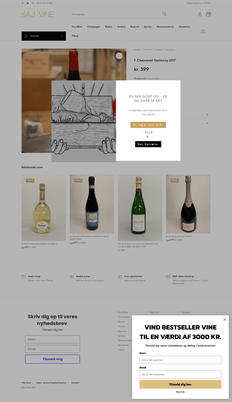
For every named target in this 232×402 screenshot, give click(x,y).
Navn (143, 353)
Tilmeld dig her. (180, 384)
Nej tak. (180, 392)
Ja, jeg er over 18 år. (148, 125)
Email (143, 367)
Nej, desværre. (148, 144)
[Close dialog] (224, 319)
